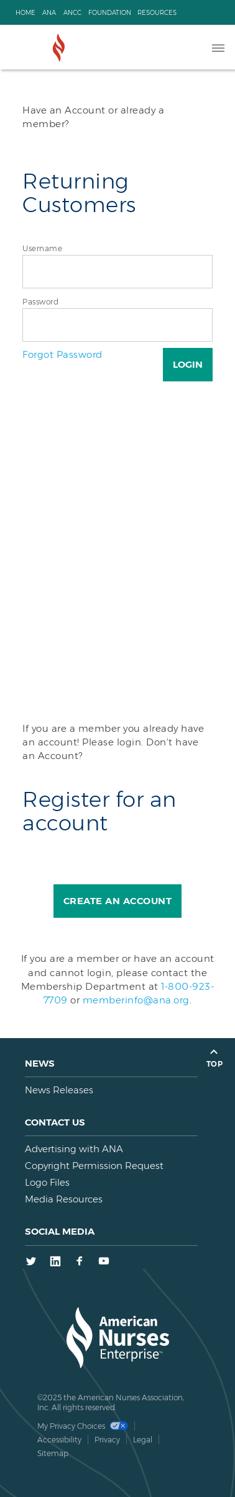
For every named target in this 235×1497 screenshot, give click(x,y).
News (40, 1063)
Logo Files (47, 1182)
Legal (142, 1439)
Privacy (107, 1439)
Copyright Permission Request (94, 1165)
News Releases (59, 1090)
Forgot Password (62, 354)
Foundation (109, 13)
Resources (157, 13)
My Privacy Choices (82, 1426)
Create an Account (117, 901)
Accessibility (59, 1439)
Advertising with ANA (74, 1149)
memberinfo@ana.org (136, 1000)
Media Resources (64, 1199)
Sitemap (52, 1453)
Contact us (55, 1122)
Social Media (59, 1231)
